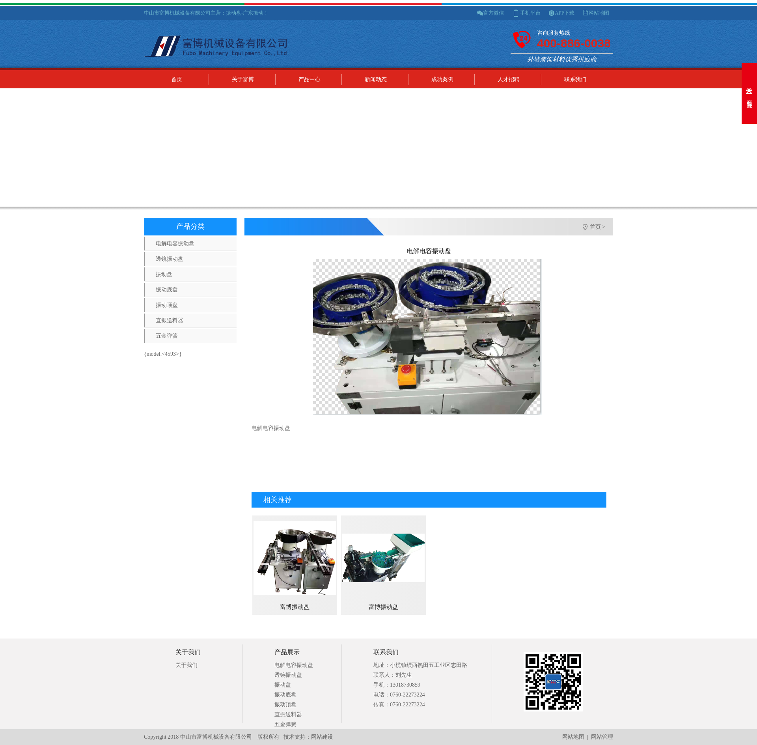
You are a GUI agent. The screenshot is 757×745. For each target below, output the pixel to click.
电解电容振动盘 (175, 243)
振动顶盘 (167, 305)
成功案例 (442, 79)
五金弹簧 (167, 336)
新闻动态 (376, 79)
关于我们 (186, 665)
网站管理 (602, 737)
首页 (176, 79)
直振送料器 (169, 320)
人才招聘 (509, 79)
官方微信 (493, 13)
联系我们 (575, 79)
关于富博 (243, 79)
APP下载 (564, 13)
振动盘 (164, 274)
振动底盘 (167, 290)
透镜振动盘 (169, 259)
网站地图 (599, 13)
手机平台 (530, 13)
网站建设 (322, 737)
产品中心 (309, 79)
